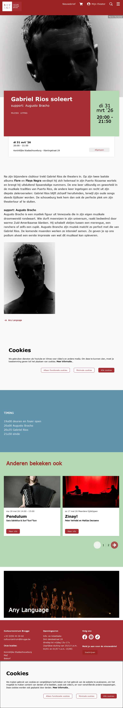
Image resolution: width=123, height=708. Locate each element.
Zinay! (71, 521)
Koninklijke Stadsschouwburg (18, 657)
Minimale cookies (84, 375)
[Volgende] (114, 549)
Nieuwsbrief (68, 4)
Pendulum (16, 521)
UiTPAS (23, 118)
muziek (15, 118)
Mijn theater (96, 4)
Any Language (13, 325)
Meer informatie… (65, 366)
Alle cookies (106, 375)
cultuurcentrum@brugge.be (17, 644)
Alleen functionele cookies (55, 375)
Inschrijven (90, 657)
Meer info (13, 536)
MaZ (6, 660)
